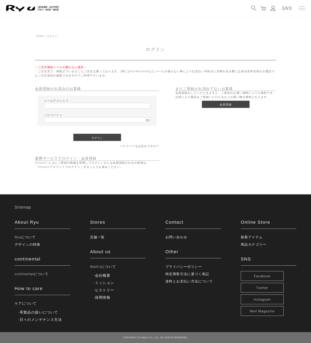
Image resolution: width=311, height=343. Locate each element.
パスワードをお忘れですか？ (139, 146)
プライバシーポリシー (184, 266)
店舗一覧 (98, 237)
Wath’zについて (103, 266)
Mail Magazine (262, 311)
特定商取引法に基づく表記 (188, 274)
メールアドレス (56, 100)
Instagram (262, 299)
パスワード (53, 115)
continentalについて (33, 274)
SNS (287, 8)
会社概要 (102, 275)
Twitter (262, 288)
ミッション (104, 283)
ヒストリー (104, 290)
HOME (40, 36)
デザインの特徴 (28, 244)
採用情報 (102, 297)
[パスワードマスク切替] (147, 120)
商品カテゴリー (254, 244)
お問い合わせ (176, 237)
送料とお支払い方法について (190, 281)
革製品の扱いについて (39, 312)
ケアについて (26, 303)
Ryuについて (26, 237)
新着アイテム (252, 237)
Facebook (262, 276)
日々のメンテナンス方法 (41, 319)
